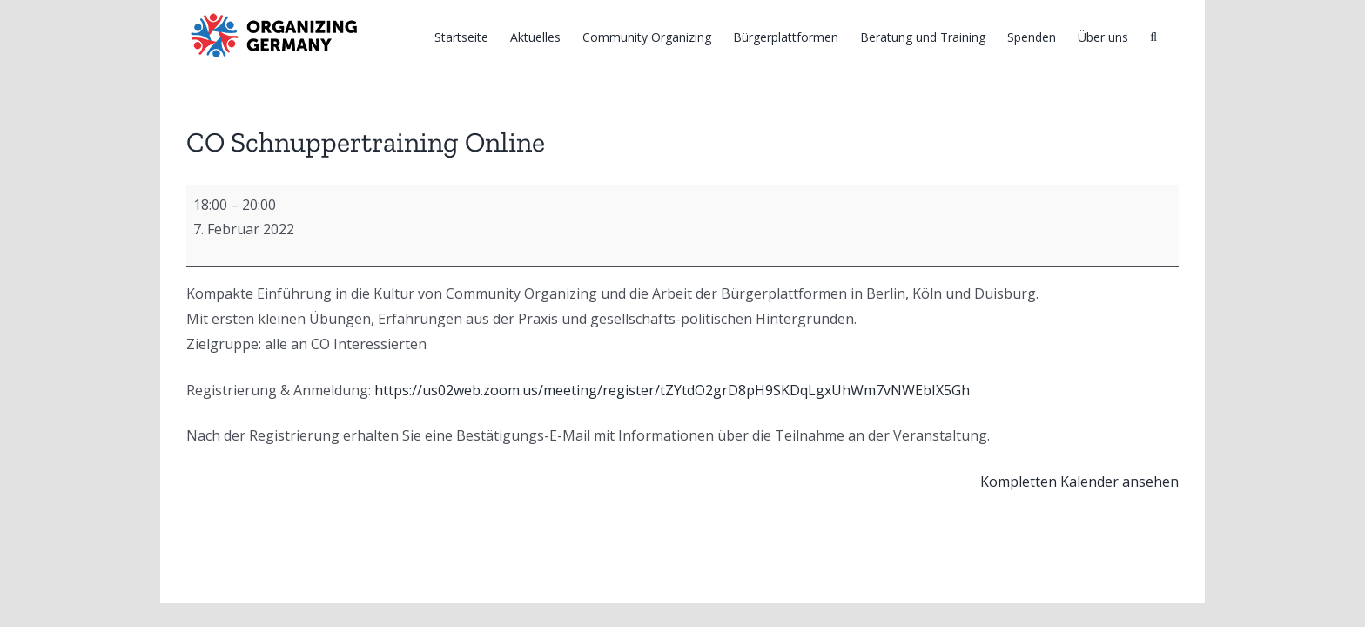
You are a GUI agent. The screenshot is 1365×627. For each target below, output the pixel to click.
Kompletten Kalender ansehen (1079, 481)
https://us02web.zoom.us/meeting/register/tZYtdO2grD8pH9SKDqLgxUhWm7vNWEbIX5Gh (672, 390)
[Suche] (1175, 36)
